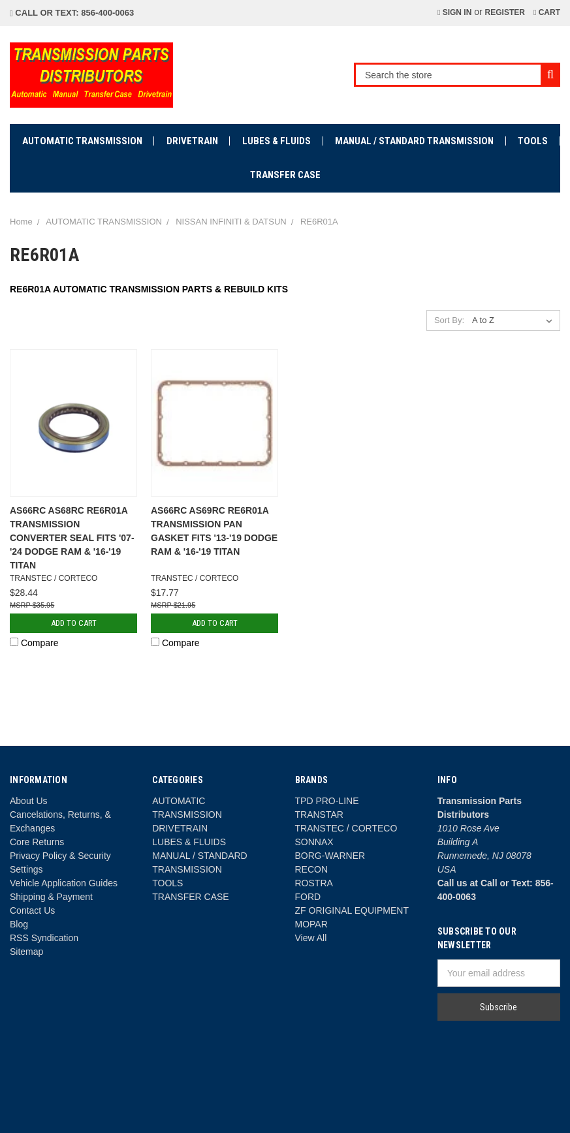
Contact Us (32, 910)
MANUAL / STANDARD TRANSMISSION (414, 141)
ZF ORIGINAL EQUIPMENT (352, 910)
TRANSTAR (319, 814)
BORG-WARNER (330, 855)
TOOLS (533, 141)
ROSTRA (314, 883)
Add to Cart (74, 623)
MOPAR (311, 924)
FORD (308, 897)
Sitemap (26, 951)
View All (311, 938)
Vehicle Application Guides (64, 883)
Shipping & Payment (51, 897)
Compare (34, 643)
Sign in (454, 12)
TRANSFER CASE (285, 175)
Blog (19, 924)
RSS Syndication (44, 938)
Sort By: (449, 320)
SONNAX (314, 842)
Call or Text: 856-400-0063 (72, 13)
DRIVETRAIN (192, 141)
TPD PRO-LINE (327, 801)
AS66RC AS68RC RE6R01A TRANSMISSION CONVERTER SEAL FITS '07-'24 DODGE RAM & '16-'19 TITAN (72, 537)
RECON (311, 869)
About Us (29, 801)
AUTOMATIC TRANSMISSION (82, 141)
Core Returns (37, 842)
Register (505, 12)
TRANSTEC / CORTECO (346, 828)
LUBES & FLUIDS (276, 141)
